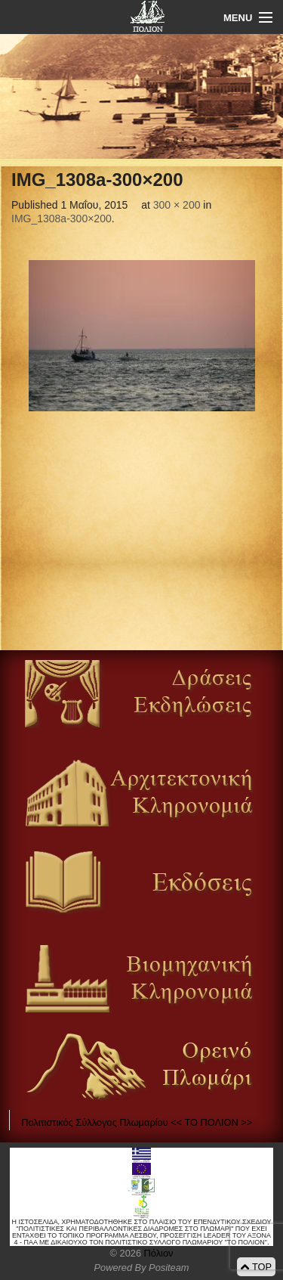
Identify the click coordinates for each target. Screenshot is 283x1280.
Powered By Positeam (141, 1267)
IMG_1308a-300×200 (61, 218)
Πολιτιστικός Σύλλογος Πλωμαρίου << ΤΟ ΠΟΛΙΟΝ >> (136, 1122)
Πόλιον (157, 1253)
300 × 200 (177, 205)
